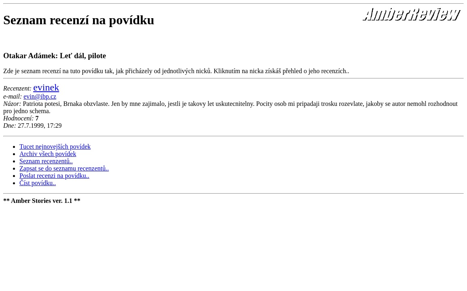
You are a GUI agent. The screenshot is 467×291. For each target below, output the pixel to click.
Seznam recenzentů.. (46, 161)
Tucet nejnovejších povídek (55, 146)
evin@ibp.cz (39, 96)
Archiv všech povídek (47, 153)
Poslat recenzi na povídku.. (54, 175)
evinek (46, 87)
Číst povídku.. (37, 182)
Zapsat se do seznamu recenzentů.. (64, 168)
